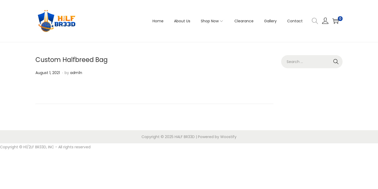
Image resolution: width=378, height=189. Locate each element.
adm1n (76, 72)
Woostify (228, 136)
